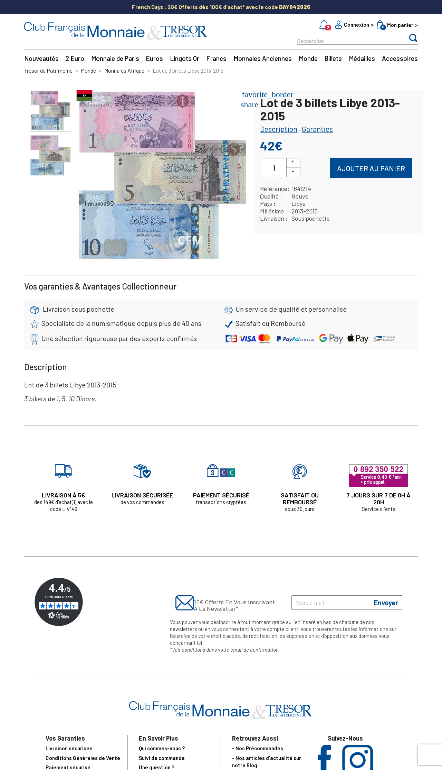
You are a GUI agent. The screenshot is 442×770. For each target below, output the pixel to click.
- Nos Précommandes (257, 748)
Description (278, 128)
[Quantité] (274, 167)
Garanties (317, 128)
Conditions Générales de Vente (83, 758)
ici (199, 643)
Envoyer (386, 602)
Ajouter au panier (371, 168)
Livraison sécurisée (69, 748)
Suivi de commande (162, 758)
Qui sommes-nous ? (162, 748)
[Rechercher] (345, 40)
